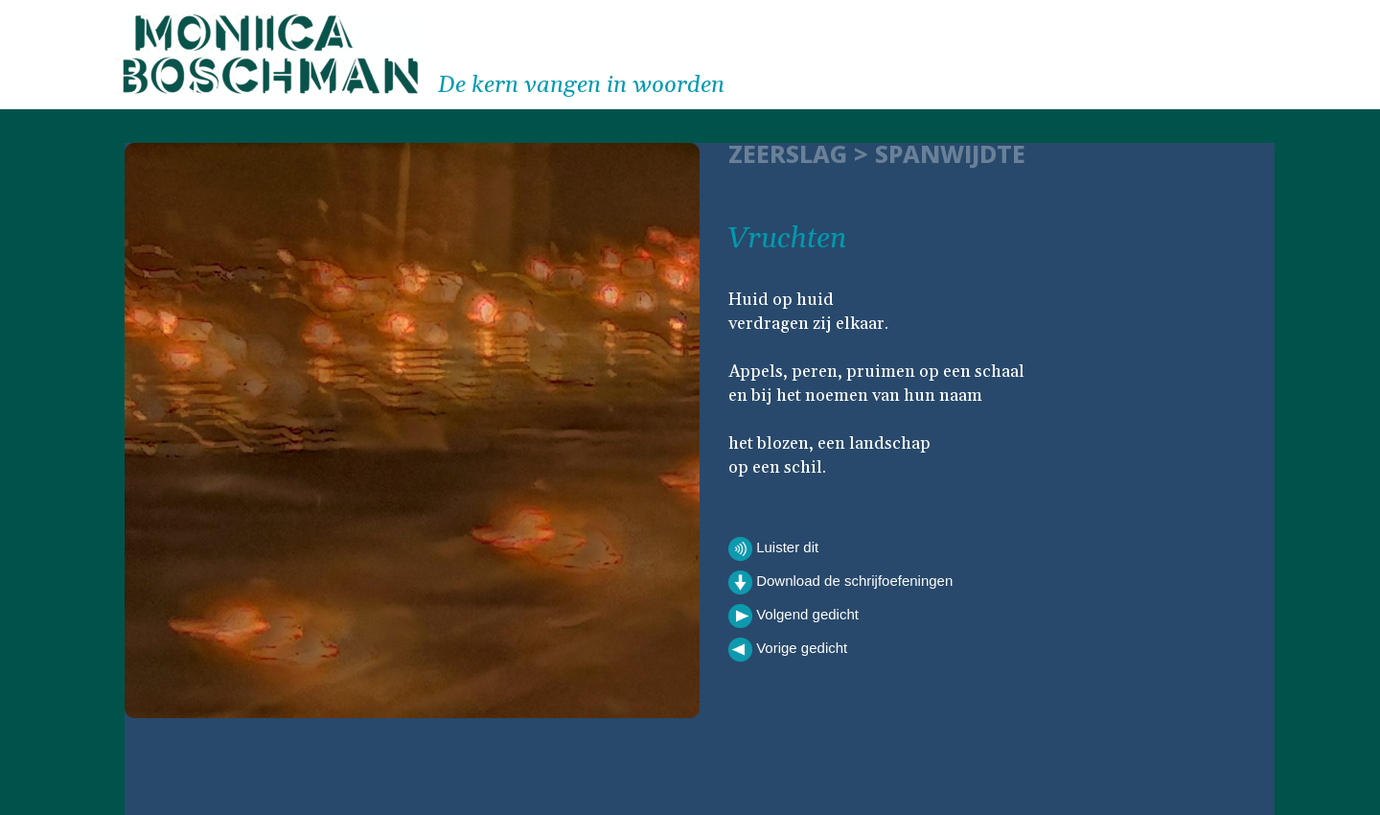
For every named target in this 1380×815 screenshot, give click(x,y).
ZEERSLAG (787, 153)
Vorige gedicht (787, 650)
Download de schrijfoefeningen (840, 582)
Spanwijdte (950, 153)
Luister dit (773, 549)
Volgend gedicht (793, 616)
